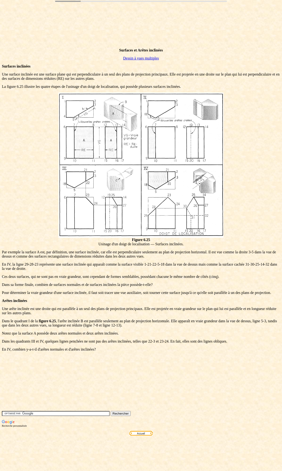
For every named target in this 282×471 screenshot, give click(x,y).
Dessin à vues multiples (141, 58)
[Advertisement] (88, 33)
